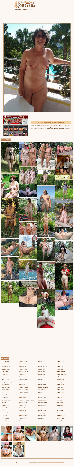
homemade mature (6, 400)
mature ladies (41, 371)
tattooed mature (60, 415)
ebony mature (5, 384)
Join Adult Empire (51, 122)
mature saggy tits (42, 413)
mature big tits (23, 364)
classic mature (5, 376)
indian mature (5, 405)
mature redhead (42, 410)
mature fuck (22, 410)
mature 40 (4, 410)
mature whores (60, 389)
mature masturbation (43, 387)
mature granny (23, 418)
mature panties (42, 400)
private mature (60, 408)
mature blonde (23, 369)
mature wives (60, 392)
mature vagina (60, 384)
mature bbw (4, 420)
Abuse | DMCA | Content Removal (38, 462)
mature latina (41, 376)
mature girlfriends (24, 413)
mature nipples (42, 397)
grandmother (4, 395)
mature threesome (61, 374)
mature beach (23, 361)
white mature (59, 420)
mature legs (41, 379)
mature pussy (41, 408)
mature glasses (23, 415)
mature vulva (59, 387)
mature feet (22, 405)
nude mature (59, 400)
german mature (5, 389)
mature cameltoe (24, 379)
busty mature (4, 371)
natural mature (60, 397)
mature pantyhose (43, 402)
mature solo (59, 369)
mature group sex (24, 420)
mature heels (41, 361)
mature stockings (60, 371)
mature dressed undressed (26, 400)
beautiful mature (5, 366)
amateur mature (5, 361)
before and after (5, 369)
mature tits (59, 376)
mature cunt (22, 397)
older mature (59, 402)
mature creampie (24, 392)
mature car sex (23, 382)
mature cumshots (24, 395)
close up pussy (5, 379)
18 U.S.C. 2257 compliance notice (55, 462)
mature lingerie (42, 384)
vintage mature (60, 418)
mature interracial (42, 366)
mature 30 (4, 408)
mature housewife (42, 364)
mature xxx (59, 395)
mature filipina (23, 408)
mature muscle (42, 395)
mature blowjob (23, 371)
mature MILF (41, 389)
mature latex (41, 374)
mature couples (23, 389)
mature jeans (41, 369)
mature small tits (60, 366)
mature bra (22, 374)
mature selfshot (42, 415)
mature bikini (22, 366)
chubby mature (5, 374)
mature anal (4, 413)
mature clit (22, 384)
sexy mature (59, 410)
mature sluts (59, 364)
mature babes (5, 418)
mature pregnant (42, 405)
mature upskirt (60, 382)
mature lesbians (42, 382)
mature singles (60, 361)
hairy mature (4, 397)
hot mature (4, 402)
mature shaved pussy (43, 420)
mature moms (41, 392)
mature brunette (23, 376)
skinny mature (60, 413)
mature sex (41, 418)
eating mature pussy (6, 382)
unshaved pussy (60, 379)
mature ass (4, 415)
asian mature (4, 364)
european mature (5, 387)
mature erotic (23, 402)
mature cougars (23, 387)
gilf (2, 392)
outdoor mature (60, 405)
